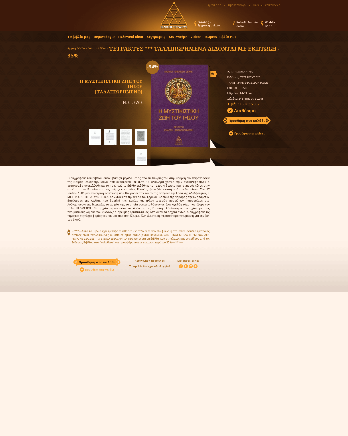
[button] (114, 24)
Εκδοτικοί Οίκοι (97, 48)
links (256, 5)
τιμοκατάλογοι (237, 5)
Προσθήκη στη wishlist (99, 270)
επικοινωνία (273, 5)
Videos (196, 37)
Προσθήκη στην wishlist (249, 133)
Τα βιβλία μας (78, 37)
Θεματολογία (104, 37)
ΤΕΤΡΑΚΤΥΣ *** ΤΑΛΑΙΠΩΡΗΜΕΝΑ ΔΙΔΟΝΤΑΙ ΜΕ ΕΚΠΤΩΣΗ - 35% (173, 52)
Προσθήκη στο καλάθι (247, 120)
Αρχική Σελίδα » (77, 48)
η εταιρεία (214, 5)
